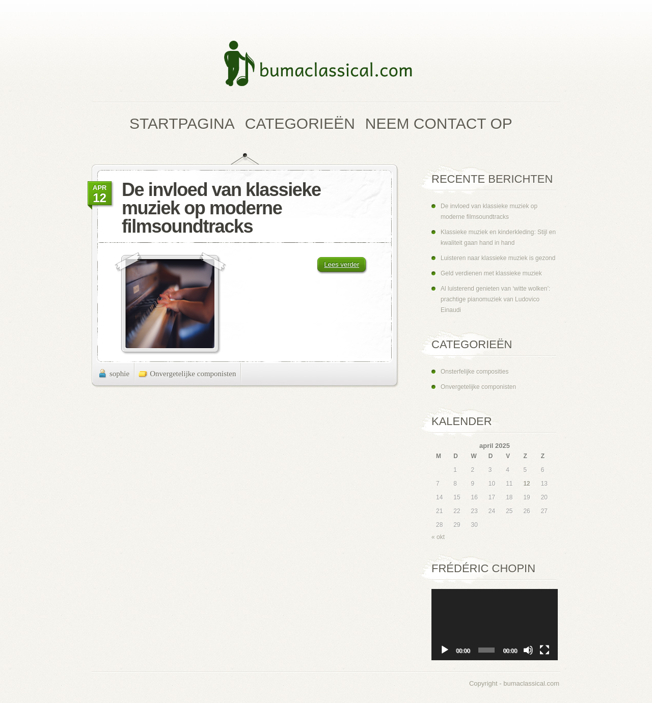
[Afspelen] (445, 650)
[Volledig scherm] (544, 650)
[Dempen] (528, 650)
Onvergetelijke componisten (193, 374)
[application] (494, 624)
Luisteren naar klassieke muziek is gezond (498, 258)
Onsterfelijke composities (474, 371)
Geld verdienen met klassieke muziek (491, 273)
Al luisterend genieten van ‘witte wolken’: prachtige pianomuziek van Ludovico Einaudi (495, 299)
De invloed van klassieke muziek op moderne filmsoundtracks (221, 208)
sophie (119, 374)
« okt (438, 537)
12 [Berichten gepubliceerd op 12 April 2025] (526, 483)
